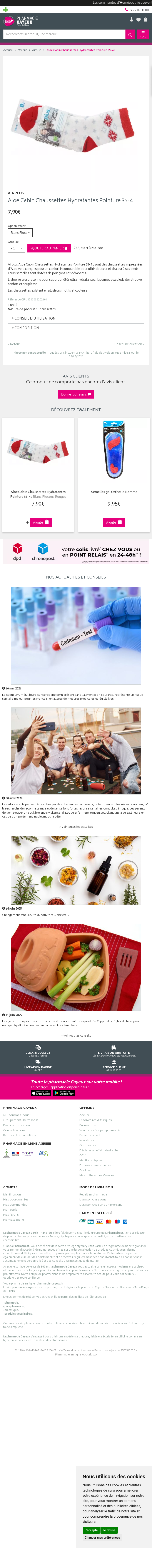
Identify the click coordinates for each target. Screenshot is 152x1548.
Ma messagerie (13, 1220)
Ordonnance (88, 1146)
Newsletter (86, 1141)
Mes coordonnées (15, 1200)
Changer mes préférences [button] (102, 1537)
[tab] (76, 318)
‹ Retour (14, 344)
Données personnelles (95, 1166)
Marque (22, 50)
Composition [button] (25, 328)
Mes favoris (11, 1215)
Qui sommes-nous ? (17, 1116)
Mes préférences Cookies (96, 1176)
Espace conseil (89, 1136)
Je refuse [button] (109, 1530)
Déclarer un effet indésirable (98, 1151)
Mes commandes (15, 1205)
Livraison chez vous (92, 1200)
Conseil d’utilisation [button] (33, 319)
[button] (20, 232)
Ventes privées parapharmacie (100, 1131)
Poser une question (16, 1126)
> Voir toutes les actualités (76, 827)
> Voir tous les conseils (76, 1036)
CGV (82, 1156)
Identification (12, 1195)
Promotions (87, 1126)
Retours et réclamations (19, 1136)
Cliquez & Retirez (38, 1050)
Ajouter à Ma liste (88, 248)
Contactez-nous (14, 1131)
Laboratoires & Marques (95, 1121)
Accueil (8, 50)
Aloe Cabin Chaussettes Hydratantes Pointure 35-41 (38, 495)
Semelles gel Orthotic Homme (114, 492)
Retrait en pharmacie (93, 1195)
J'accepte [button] (91, 1530)
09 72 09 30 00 (114, 1065)
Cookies (85, 1171)
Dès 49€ (114, 1050)
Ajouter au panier (49, 248)
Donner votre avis (76, 394)
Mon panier (10, 1210)
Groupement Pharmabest (20, 1121)
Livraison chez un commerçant (100, 1205)
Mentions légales (91, 1161)
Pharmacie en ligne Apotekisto (76, 1354)
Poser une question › (129, 344)
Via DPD (38, 1065)
